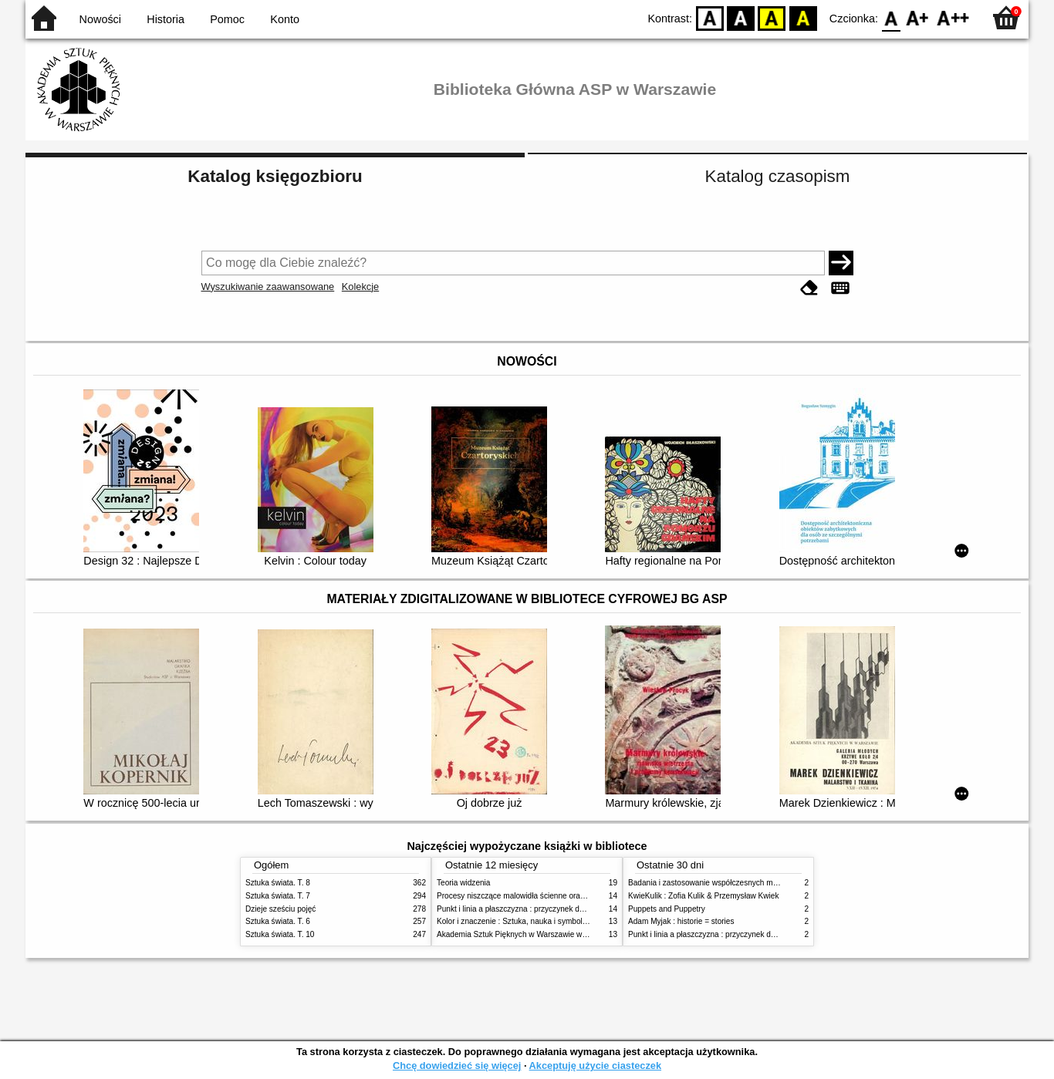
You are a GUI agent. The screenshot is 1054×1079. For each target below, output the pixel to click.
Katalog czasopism (777, 176)
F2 (953, 17)
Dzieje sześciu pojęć (280, 909)
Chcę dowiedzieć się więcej (457, 1065)
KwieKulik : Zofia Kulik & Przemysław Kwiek (703, 896)
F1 (917, 17)
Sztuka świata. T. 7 (277, 896)
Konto (284, 19)
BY (803, 17)
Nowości (100, 19)
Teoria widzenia (463, 882)
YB (772, 17)
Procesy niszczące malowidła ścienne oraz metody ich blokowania (551, 896)
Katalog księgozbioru (274, 176)
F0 (890, 17)
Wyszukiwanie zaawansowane (268, 286)
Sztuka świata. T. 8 (277, 882)
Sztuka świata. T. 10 (279, 934)
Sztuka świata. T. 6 (277, 921)
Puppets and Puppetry (666, 909)
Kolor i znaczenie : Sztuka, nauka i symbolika (515, 921)
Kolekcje (360, 286)
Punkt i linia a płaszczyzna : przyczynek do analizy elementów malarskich (563, 909)
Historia (165, 19)
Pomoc (227, 19)
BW (741, 17)
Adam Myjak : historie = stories (681, 921)
